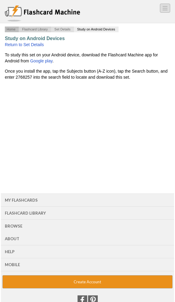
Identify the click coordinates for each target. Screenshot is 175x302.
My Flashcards (21, 200)
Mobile (12, 264)
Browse (13, 226)
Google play (41, 60)
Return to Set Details (24, 44)
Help (9, 251)
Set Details (62, 29)
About (12, 238)
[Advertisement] (87, 129)
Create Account (87, 281)
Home (11, 29)
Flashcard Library (35, 29)
